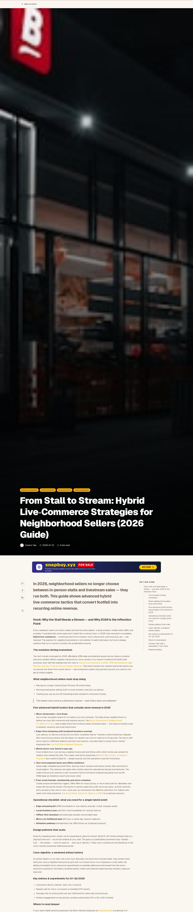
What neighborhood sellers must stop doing (160, 602)
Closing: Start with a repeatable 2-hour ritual (158, 644)
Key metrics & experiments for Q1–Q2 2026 (161, 635)
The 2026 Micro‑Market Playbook (66, 744)
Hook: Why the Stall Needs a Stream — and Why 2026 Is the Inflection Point (157, 589)
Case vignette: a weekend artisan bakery (159, 629)
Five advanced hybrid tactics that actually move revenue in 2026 (161, 609)
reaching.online (105, 910)
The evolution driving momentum (157, 596)
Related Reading (155, 649)
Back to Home (29, 4)
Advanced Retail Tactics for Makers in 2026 (82, 793)
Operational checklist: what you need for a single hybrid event (160, 618)
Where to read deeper (157, 640)
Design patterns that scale (159, 624)
